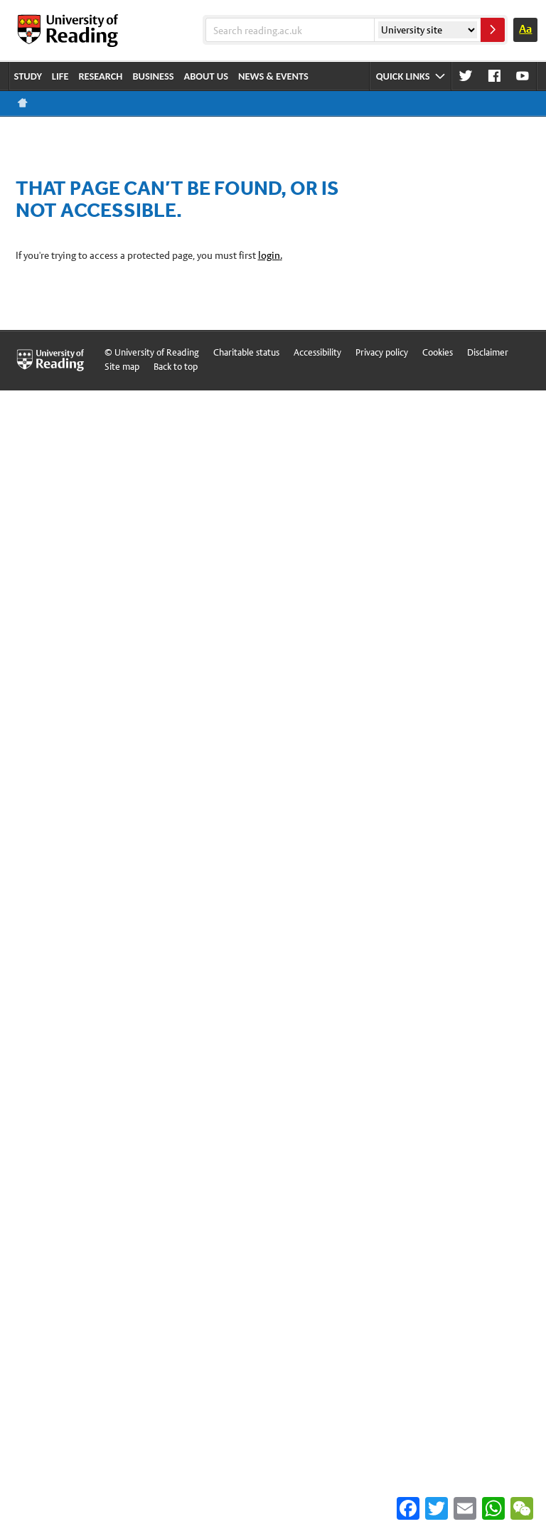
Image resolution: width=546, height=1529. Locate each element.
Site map (122, 366)
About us (206, 76)
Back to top (176, 366)
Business (152, 76)
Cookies (437, 352)
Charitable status (246, 352)
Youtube (522, 76)
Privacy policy (381, 352)
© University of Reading (152, 352)
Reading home (23, 103)
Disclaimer (487, 352)
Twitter (465, 76)
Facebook (494, 76)
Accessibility (317, 352)
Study (28, 76)
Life (60, 76)
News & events (273, 76)
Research (100, 76)
